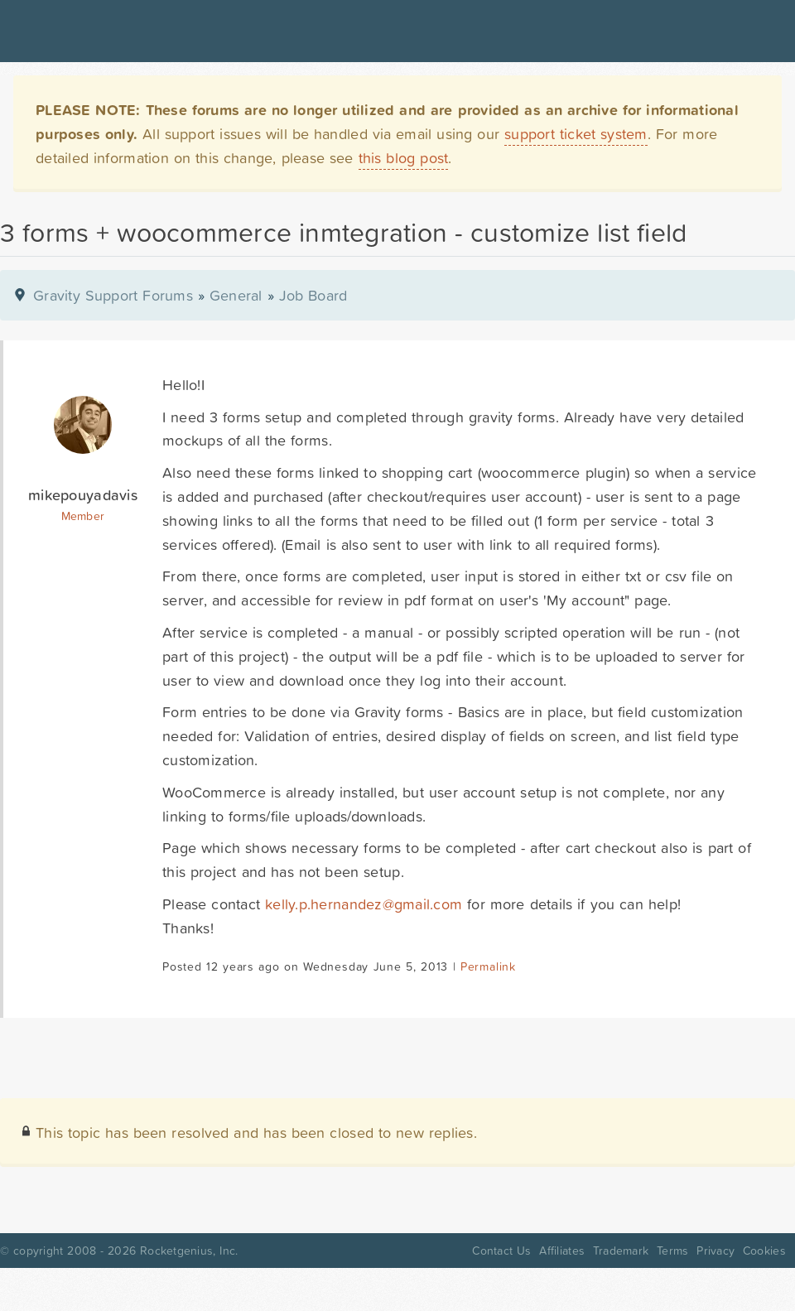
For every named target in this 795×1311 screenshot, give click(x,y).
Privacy (715, 1250)
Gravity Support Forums (113, 295)
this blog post (404, 158)
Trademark (620, 1250)
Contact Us (501, 1250)
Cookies (764, 1250)
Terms (672, 1250)
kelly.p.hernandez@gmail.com (363, 904)
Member (83, 516)
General (236, 295)
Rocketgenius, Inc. (189, 1250)
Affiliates (562, 1250)
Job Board (313, 295)
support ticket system (576, 134)
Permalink (488, 966)
